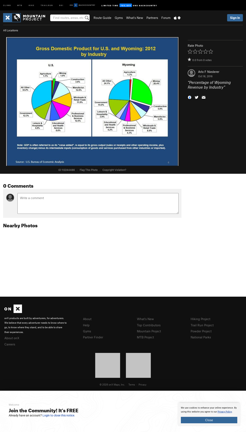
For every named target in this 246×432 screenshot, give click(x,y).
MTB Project (145, 337)
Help (86, 325)
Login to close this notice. (59, 415)
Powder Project (201, 331)
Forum (165, 18)
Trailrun (47, 5)
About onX (11, 338)
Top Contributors (149, 325)
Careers (9, 344)
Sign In (235, 18)
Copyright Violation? (114, 169)
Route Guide (102, 18)
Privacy (142, 384)
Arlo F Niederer (208, 71)
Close (209, 420)
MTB (19, 5)
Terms (131, 384)
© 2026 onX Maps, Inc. (112, 384)
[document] (209, 414)
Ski (61, 5)
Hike (31, 5)
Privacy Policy (225, 411)
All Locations (10, 30)
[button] (189, 96)
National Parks (201, 337)
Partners (152, 18)
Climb (7, 5)
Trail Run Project (202, 325)
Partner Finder (93, 337)
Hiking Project (200, 319)
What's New (134, 18)
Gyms (119, 18)
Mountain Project (149, 331)
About (87, 319)
